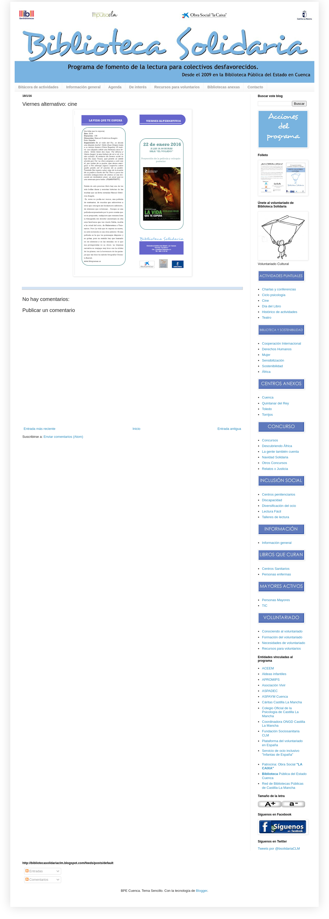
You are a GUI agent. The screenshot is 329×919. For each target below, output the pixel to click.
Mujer (266, 355)
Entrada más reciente (40, 429)
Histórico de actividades (279, 312)
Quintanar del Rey (275, 403)
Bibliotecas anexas (223, 87)
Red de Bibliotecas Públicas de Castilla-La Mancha (282, 786)
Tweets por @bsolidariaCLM (279, 848)
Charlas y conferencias (279, 289)
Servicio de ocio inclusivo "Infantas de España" (280, 753)
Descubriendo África (277, 446)
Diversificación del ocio (279, 506)
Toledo (267, 409)
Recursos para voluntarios (177, 87)
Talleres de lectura (275, 517)
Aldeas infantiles (274, 674)
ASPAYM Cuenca (275, 696)
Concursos (270, 440)
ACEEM (268, 668)
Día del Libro (271, 306)
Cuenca (267, 397)
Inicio (136, 429)
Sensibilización (273, 360)
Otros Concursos (274, 463)
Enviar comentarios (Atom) (63, 437)
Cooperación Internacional (281, 343)
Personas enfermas (276, 574)
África (266, 372)
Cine (265, 300)
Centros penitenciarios (278, 494)
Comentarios (36, 880)
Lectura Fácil (271, 511)
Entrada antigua (229, 429)
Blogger (201, 891)
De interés (138, 87)
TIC (264, 606)
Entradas (34, 871)
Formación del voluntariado (282, 637)
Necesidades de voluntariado (283, 643)
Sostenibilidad (272, 366)
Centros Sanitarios (275, 569)
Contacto (255, 87)
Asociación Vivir (274, 685)
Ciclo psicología (273, 295)
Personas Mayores (276, 600)
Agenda (114, 87)
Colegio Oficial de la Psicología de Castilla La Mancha (280, 712)
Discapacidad (272, 500)
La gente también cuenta (280, 451)
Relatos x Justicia (275, 469)
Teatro (266, 317)
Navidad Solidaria (275, 457)
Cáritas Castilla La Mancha (282, 702)
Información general (83, 87)
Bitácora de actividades (38, 87)
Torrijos (267, 414)
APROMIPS (271, 679)
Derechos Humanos (276, 349)
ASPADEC (270, 691)
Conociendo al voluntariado (282, 631)
